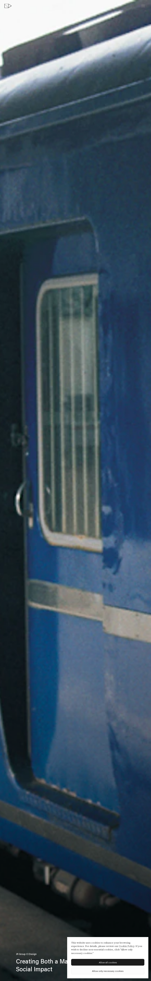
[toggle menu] (143, 6)
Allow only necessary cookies (107, 970)
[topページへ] (8, 6)
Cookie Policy (126, 946)
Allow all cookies (108, 962)
